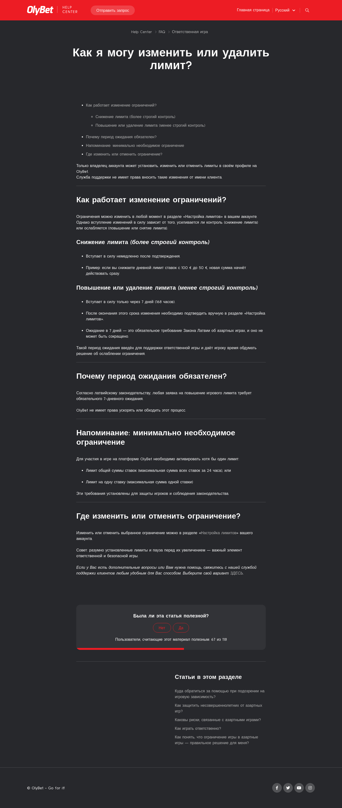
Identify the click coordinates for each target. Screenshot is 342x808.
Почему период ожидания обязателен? (121, 137)
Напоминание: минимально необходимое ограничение (135, 145)
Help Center (141, 32)
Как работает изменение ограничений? (121, 105)
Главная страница (253, 10)
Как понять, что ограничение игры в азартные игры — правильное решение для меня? (216, 740)
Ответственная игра (190, 32)
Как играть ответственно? (198, 728)
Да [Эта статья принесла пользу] (181, 628)
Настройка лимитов (218, 533)
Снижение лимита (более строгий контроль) (135, 116)
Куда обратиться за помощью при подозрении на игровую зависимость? (220, 694)
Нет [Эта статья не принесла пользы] (162, 628)
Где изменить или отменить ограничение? (124, 154)
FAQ (162, 32)
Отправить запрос (112, 10)
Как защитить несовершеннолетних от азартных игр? (218, 708)
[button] (286, 10)
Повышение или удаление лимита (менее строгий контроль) (150, 125)
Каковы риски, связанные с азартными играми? (218, 720)
